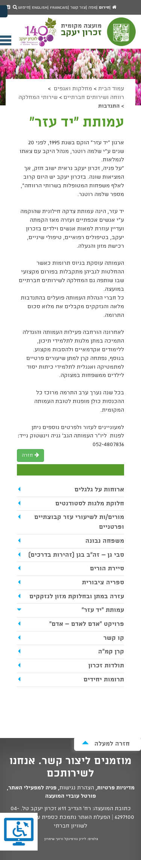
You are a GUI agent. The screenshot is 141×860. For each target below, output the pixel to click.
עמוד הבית (111, 88)
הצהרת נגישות (76, 787)
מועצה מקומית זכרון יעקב (99, 35)
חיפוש (21, 7)
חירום (104, 7)
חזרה (30, 455)
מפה (92, 7)
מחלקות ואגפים (72, 88)
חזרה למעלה (106, 743)
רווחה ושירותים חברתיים (94, 97)
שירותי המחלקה (38, 97)
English (39, 7)
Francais (59, 7)
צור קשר (78, 7)
